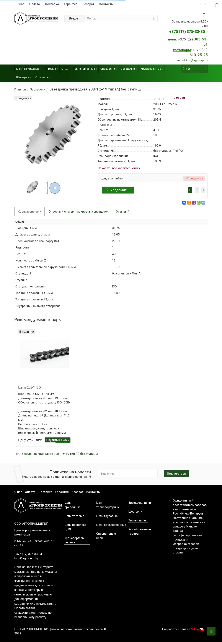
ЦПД (65, 67)
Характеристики (29, 211)
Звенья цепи (137, 520)
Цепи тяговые (74, 516)
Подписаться (176, 473)
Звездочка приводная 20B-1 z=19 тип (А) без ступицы (60, 453)
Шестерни (23, 76)
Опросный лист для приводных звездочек (78, 211)
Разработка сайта (184, 629)
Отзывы (122, 211)
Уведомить (118, 190)
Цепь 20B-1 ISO (29, 387)
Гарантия (70, 4)
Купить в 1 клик (57, 440)
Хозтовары (43, 76)
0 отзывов (179, 98)
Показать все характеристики (119, 168)
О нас (20, 4)
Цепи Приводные (28, 67)
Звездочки (129, 67)
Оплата (34, 4)
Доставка (52, 4)
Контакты (106, 4)
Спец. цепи (108, 67)
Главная (20, 89)
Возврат (88, 4)
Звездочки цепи (139, 502)
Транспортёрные (85, 67)
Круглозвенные (151, 67)
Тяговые (51, 67)
